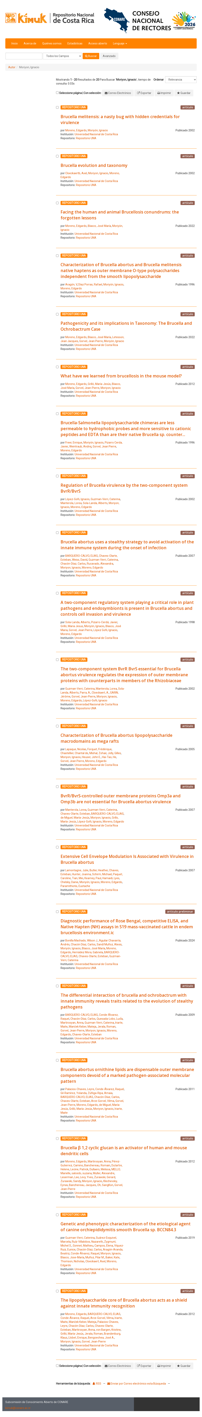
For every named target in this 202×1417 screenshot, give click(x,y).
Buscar (91, 56)
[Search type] (62, 56)
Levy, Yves (86, 1177)
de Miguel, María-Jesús (75, 817)
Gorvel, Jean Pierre (91, 341)
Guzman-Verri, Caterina (105, 499)
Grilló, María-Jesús (99, 384)
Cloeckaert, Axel (95, 1261)
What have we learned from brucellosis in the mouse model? (121, 376)
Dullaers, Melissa (100, 1169)
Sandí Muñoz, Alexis (109, 944)
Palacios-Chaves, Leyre (79, 1089)
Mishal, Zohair (98, 753)
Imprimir (166, 93)
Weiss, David (79, 559)
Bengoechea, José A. (101, 1337)
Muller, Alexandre (103, 1173)
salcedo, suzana (82, 1173)
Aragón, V (71, 284)
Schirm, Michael (102, 874)
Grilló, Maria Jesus (72, 626)
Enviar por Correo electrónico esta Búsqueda (136, 1383)
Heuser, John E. (91, 757)
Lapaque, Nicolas (75, 749)
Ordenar (158, 79)
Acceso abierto (97, 43)
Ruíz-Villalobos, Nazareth (87, 1241)
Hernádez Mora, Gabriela (87, 952)
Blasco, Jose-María (72, 1257)
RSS (97, 1383)
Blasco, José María (99, 225)
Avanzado (109, 56)
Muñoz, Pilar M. (94, 1257)
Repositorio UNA (86, 138)
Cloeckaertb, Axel (76, 173)
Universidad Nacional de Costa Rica (96, 134)
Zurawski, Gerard (104, 1177)
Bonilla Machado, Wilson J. (81, 940)
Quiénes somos (52, 43)
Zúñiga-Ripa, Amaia (100, 1093)
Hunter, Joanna (81, 874)
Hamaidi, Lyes (110, 878)
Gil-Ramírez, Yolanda (74, 1093)
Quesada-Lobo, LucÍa (110, 1018)
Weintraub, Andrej (80, 446)
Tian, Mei (77, 878)
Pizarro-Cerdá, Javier (104, 622)
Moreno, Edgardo (76, 130)
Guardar (185, 93)
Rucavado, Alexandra (100, 563)
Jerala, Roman (106, 1026)
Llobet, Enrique (77, 1337)
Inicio (14, 43)
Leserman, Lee (70, 1177)
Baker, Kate (113, 1257)
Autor (11, 67)
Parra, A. (85, 692)
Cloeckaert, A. (100, 692)
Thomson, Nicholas (72, 1261)
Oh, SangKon (105, 1185)
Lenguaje (120, 43)
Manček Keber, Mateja (82, 1026)
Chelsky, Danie (69, 882)
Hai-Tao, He (109, 757)
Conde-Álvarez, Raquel (109, 1089)
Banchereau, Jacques (82, 1185)
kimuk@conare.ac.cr (18, 1408)
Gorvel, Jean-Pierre (87, 387)
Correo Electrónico (119, 93)
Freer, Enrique (73, 442)
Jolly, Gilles (114, 753)
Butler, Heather (99, 870)
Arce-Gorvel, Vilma (102, 1100)
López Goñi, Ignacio (105, 630)
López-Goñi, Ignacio (77, 499)
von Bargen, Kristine (108, 1329)
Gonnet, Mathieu (83, 1245)
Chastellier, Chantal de (74, 753)
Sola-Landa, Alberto (95, 503)
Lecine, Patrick (79, 1169)
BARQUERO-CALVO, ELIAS (81, 555)
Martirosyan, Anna (72, 1022)
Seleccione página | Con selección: (80, 93)
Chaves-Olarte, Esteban (75, 813)
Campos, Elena (103, 1245)
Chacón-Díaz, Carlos (73, 563)
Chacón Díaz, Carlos (83, 944)
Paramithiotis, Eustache (75, 886)
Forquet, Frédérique (99, 749)
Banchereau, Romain (97, 1165)
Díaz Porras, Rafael (90, 284)
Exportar (146, 93)
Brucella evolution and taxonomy (94, 165)
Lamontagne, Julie (76, 870)
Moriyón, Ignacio (98, 130)
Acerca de (30, 43)
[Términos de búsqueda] (24, 56)
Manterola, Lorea (71, 503)
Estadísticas (74, 43)
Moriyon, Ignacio (98, 173)
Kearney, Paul (92, 878)
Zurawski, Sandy (71, 1181)
